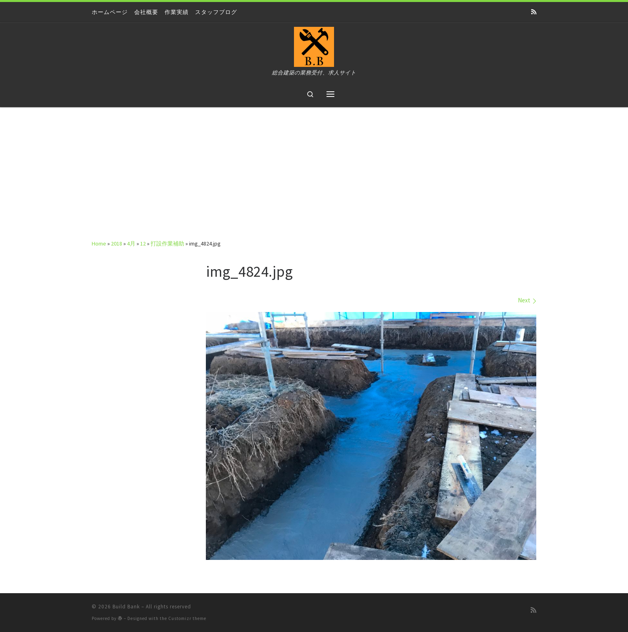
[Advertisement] (314, 167)
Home (99, 243)
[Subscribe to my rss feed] (533, 12)
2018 (116, 243)
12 (143, 243)
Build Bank (126, 606)
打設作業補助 (167, 243)
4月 (131, 243)
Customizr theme (187, 618)
